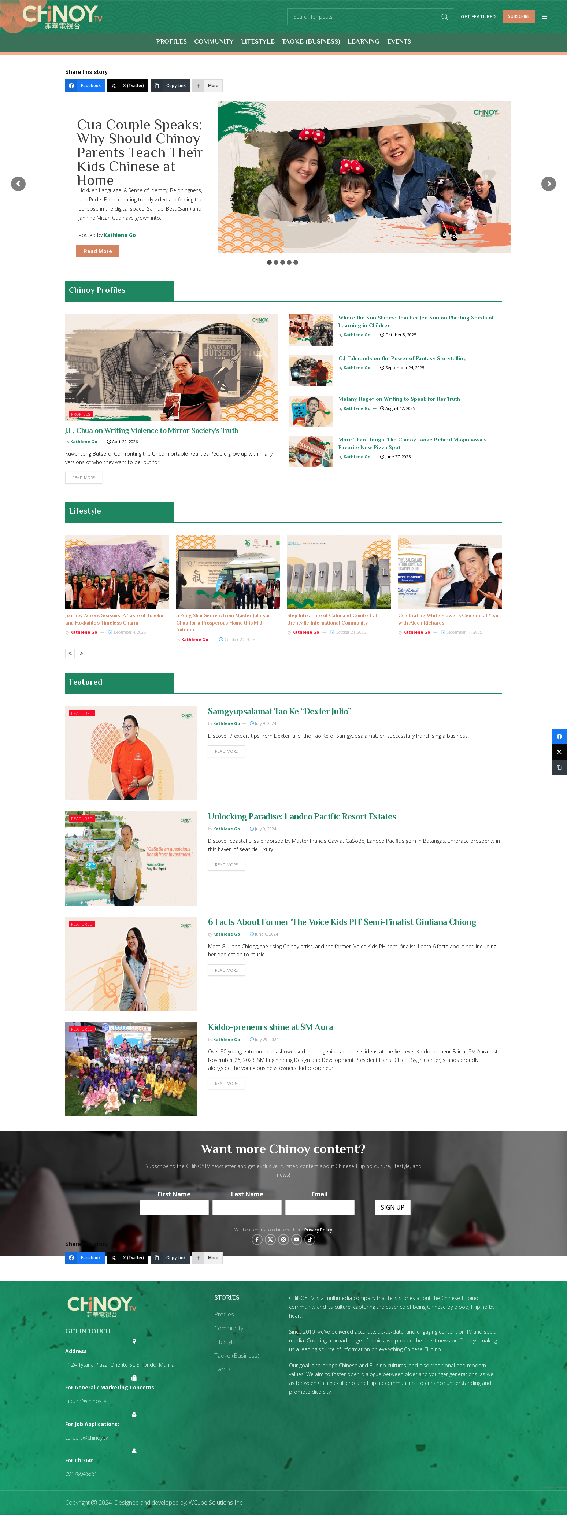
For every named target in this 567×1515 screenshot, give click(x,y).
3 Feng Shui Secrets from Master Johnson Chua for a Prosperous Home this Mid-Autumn (223, 623)
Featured (82, 713)
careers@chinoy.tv (86, 1437)
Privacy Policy (318, 1230)
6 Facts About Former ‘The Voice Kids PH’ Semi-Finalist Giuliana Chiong (342, 923)
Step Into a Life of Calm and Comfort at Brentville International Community (332, 619)
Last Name (247, 1194)
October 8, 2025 (398, 334)
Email (320, 1194)
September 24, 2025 (402, 367)
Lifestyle (85, 511)
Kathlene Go (120, 234)
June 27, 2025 (395, 456)
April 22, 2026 (122, 441)
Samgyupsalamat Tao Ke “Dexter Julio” (279, 712)
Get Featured (478, 17)
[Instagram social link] (283, 1239)
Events (222, 1369)
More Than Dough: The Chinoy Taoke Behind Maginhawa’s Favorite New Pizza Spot (412, 444)
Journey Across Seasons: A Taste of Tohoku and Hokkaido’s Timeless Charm (114, 619)
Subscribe (519, 16)
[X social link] (270, 1239)
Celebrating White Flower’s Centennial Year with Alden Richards (448, 619)
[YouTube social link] (296, 1239)
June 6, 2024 (264, 934)
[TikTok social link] (309, 1239)
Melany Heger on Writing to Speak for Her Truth (399, 399)
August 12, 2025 (397, 408)
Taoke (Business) (236, 1356)
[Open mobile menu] (544, 17)
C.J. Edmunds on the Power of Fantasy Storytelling (402, 359)
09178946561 (81, 1473)
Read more (83, 477)
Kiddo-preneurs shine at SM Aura (270, 1028)
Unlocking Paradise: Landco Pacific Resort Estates (302, 817)
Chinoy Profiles (97, 291)
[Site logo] (62, 16)
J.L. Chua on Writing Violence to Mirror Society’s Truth (151, 431)
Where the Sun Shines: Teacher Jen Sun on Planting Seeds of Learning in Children (416, 322)
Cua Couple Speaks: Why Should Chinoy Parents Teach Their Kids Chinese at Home (140, 151)
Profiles (80, 414)
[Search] (370, 16)
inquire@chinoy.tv (85, 1400)
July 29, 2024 (264, 1039)
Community (228, 1328)
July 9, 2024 (263, 723)
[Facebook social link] (257, 1239)
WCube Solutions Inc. (216, 1503)
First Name (174, 1194)
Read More (98, 251)
